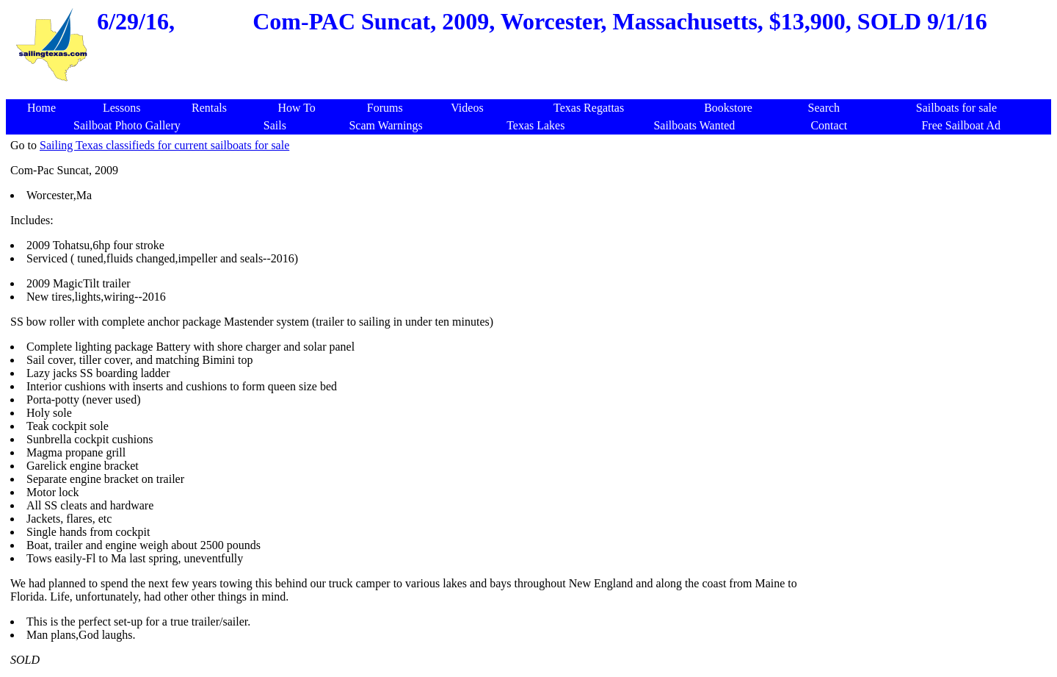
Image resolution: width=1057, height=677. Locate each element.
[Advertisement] (531, 91)
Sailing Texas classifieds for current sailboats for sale (164, 145)
